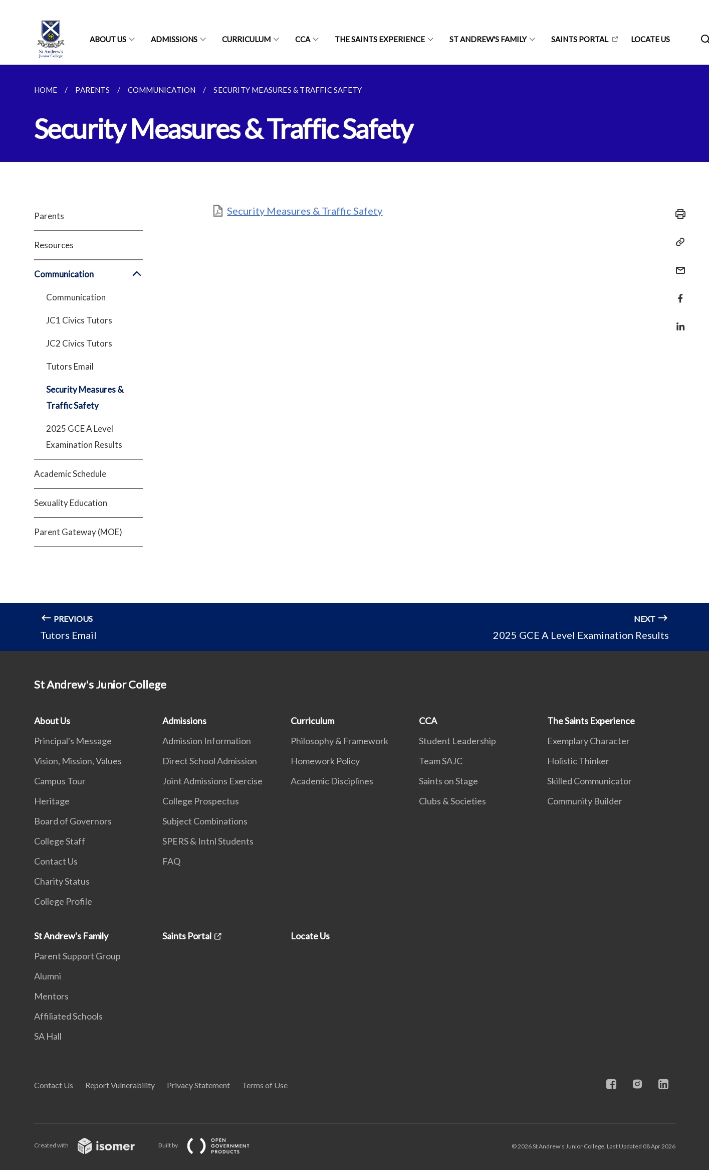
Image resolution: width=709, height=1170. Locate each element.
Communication (88, 274)
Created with (92, 1145)
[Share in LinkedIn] (677, 320)
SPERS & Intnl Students (208, 841)
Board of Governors (73, 820)
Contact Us (56, 861)
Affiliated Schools (68, 1016)
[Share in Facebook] (677, 292)
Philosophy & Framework (339, 740)
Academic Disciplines (332, 780)
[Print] (677, 214)
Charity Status (62, 881)
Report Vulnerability (120, 1085)
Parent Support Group (77, 955)
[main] (354, 358)
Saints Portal (579, 39)
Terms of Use (265, 1085)
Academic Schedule (70, 473)
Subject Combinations (205, 820)
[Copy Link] (677, 242)
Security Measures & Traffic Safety (84, 397)
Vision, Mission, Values (78, 760)
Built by (212, 1145)
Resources (54, 245)
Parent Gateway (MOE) (78, 532)
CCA (302, 39)
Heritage (52, 800)
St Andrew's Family (488, 39)
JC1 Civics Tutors (79, 320)
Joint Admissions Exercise (212, 780)
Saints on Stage (448, 780)
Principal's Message (73, 740)
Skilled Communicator (589, 780)
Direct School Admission (209, 760)
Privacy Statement (198, 1085)
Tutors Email (70, 366)
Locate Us (650, 39)
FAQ (171, 861)
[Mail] (677, 264)
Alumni (47, 975)
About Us (108, 39)
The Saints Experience (380, 39)
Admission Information (206, 740)
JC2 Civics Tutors (79, 343)
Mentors (51, 995)
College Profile (63, 901)
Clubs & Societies (452, 800)
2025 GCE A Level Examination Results (84, 436)
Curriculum (246, 39)
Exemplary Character (588, 740)
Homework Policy (325, 760)
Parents (49, 216)
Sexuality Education (70, 502)
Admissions (174, 39)
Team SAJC (440, 760)
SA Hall (48, 1036)
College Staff (59, 841)
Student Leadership (457, 740)
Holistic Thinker (578, 760)
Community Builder (584, 800)
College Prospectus (200, 800)
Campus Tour (60, 780)
